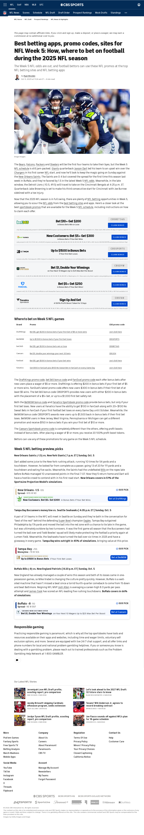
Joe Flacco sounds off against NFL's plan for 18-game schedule (107, 718)
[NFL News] (14, 12)
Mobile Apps (9, 757)
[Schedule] (37, 12)
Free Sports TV (10, 745)
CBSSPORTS (114, 339)
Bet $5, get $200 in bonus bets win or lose (48, 346)
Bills (103, 469)
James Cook (35, 591)
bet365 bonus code (56, 379)
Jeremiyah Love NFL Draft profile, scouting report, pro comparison (44, 691)
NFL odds (89, 180)
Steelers (54, 164)
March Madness (11, 753)
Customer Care (116, 741)
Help (111, 737)
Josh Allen (63, 587)
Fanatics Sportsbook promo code (71, 402)
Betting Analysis (11, 749)
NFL (47, 172)
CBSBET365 (114, 346)
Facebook (8, 779)
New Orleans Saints (29, 176)
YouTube (7, 767)
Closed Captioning (83, 753)
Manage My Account (49, 767)
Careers (43, 741)
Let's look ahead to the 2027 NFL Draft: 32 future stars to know (106, 691)
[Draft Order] (64, 12)
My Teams (43, 775)
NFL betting (93, 199)
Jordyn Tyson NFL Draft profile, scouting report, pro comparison (48, 718)
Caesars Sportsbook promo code (36, 428)
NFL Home (18, 19)
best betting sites (73, 203)
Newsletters (45, 771)
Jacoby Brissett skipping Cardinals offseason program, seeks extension (46, 704)
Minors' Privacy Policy (84, 745)
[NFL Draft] (50, 12)
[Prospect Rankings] (82, 12)
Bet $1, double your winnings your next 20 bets (50, 353)
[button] (126, 12)
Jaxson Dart (80, 168)
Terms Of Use (80, 737)
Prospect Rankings (41, 19)
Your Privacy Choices (84, 749)
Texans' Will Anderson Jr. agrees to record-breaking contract (104, 704)
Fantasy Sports (10, 741)
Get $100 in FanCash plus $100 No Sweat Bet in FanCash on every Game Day (62, 368)
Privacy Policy (80, 741)
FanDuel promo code (84, 379)
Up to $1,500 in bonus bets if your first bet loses (51, 339)
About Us (43, 737)
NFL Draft (28, 19)
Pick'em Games (11, 737)
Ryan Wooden (29, 76)
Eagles (87, 520)
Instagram (8, 775)
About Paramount (47, 745)
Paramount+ (45, 749)
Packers (40, 164)
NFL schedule (21, 168)
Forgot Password (47, 779)
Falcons (30, 164)
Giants (55, 168)
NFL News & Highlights (59, 19)
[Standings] (115, 12)
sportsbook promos (30, 207)
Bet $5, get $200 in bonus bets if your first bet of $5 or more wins (58, 332)
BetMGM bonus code (35, 402)
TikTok (6, 771)
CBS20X (112, 353)
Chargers (19, 172)
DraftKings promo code (32, 379)
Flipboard (8, 790)
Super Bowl (64, 520)
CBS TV (42, 753)
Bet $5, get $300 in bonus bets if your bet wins (50, 360)
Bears (22, 164)
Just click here (115, 332)
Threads (7, 787)
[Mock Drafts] (101, 12)
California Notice (82, 757)
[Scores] (26, 12)
